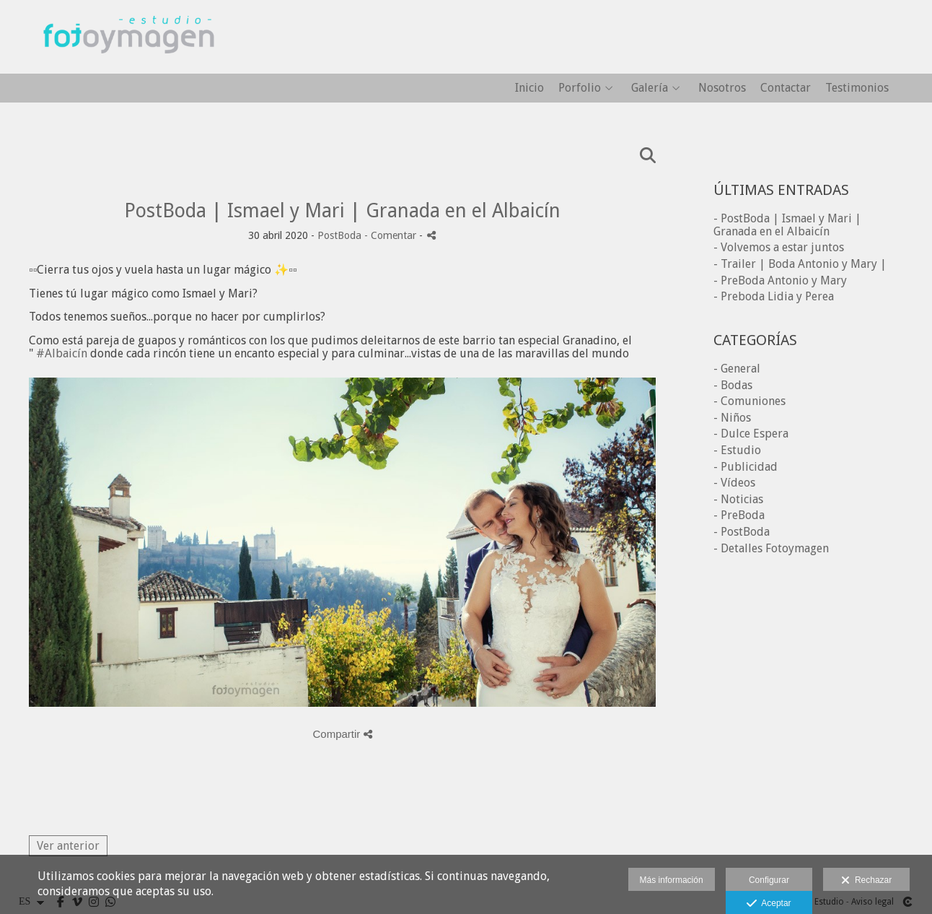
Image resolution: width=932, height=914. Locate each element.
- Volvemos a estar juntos (778, 247)
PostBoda (339, 235)
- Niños (732, 418)
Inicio (529, 88)
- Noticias (738, 499)
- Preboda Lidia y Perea (773, 296)
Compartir (342, 734)
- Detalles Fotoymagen (771, 548)
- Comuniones (749, 401)
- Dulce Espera (750, 433)
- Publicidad (745, 467)
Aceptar (769, 904)
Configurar (769, 880)
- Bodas (732, 385)
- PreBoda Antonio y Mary (780, 280)
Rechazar (866, 881)
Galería (649, 88)
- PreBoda (739, 515)
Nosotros (722, 88)
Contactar (785, 88)
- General (736, 368)
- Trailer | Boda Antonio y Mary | (800, 264)
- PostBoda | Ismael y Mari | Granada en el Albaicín (787, 225)
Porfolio (579, 88)
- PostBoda (741, 532)
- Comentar (391, 235)
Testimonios (857, 88)
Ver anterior (68, 846)
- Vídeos (734, 482)
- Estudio (737, 450)
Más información (671, 880)
